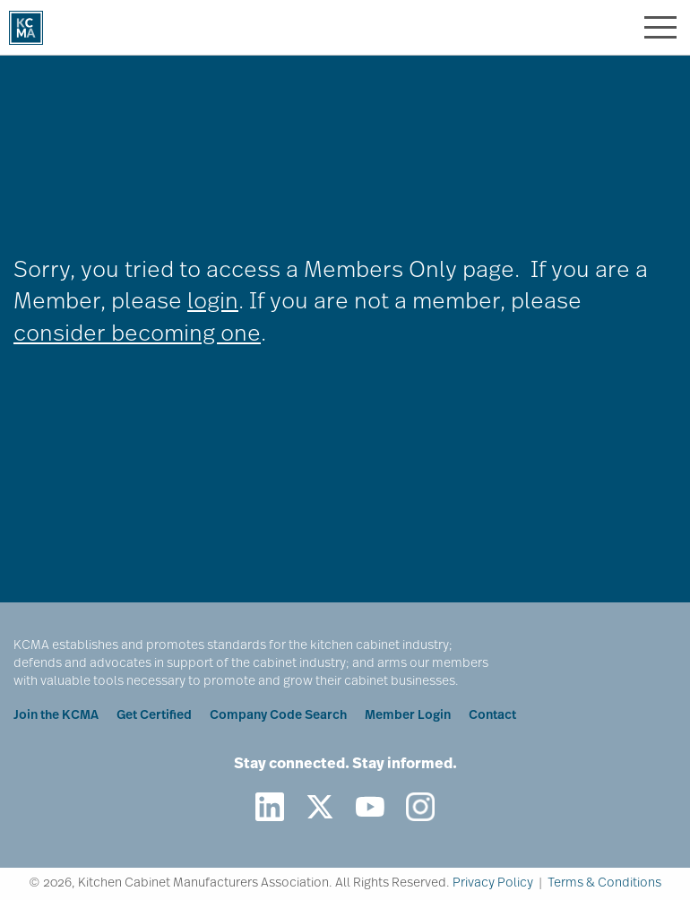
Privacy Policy (493, 883)
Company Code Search (278, 716)
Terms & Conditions (604, 883)
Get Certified (154, 716)
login (212, 302)
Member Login (408, 716)
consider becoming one (137, 335)
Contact (492, 716)
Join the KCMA (56, 716)
